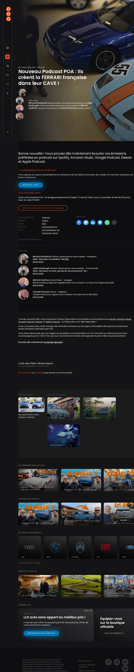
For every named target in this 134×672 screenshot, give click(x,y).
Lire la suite (38, 261)
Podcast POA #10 (57, 418)
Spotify (112, 319)
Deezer (38, 321)
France (55, 233)
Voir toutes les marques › (31, 563)
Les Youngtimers (49, 230)
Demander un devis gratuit (41, 633)
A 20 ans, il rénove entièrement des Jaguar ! (39, 596)
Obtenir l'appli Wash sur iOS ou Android (43, 208)
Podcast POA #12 (57, 445)
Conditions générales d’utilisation (86, 666)
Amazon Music (124, 319)
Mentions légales (85, 661)
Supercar (46, 217)
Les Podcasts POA (49, 227)
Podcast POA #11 (92, 418)
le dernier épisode (53, 342)
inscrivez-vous (30, 185)
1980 (44, 224)
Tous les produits (114, 633)
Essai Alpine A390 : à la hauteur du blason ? (81, 490)
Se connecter (25, 372)
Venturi (45, 220)
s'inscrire (39, 372)
